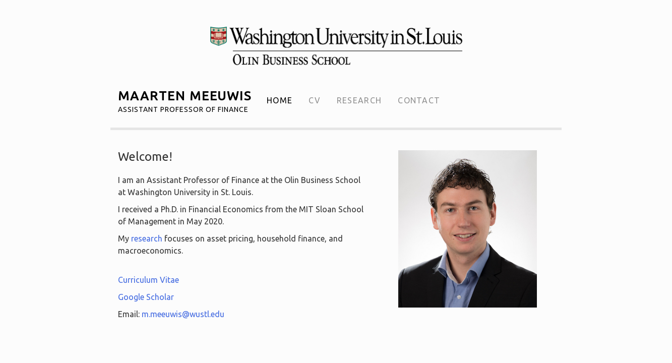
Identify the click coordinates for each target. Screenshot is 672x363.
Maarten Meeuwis (185, 99)
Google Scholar (146, 296)
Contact (419, 100)
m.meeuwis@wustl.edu (183, 314)
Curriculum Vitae (148, 279)
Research (359, 100)
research (146, 238)
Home (279, 100)
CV (315, 100)
